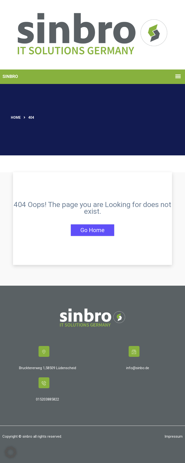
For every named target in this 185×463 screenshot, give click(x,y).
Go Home (92, 230)
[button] (10, 452)
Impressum (174, 436)
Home (16, 117)
